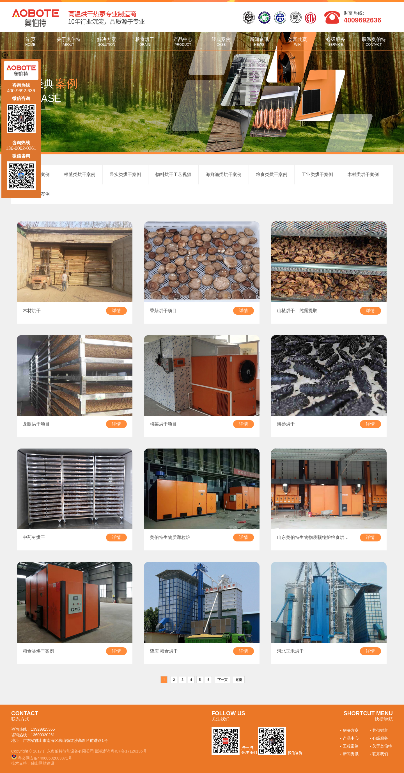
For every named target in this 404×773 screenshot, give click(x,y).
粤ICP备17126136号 (129, 751)
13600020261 (43, 735)
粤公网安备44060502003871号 (45, 758)
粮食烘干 (145, 42)
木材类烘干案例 (363, 174)
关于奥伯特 (68, 42)
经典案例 (221, 42)
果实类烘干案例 (125, 174)
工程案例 (349, 746)
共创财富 (378, 730)
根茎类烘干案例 (79, 174)
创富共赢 (297, 42)
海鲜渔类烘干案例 (224, 174)
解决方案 (107, 42)
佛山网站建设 (42, 763)
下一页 (222, 680)
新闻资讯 (259, 42)
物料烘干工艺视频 (173, 174)
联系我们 (378, 754)
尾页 (238, 680)
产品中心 (183, 42)
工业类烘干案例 (317, 174)
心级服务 (335, 42)
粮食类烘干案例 (271, 174)
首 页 (30, 42)
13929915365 (43, 729)
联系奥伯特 (374, 42)
